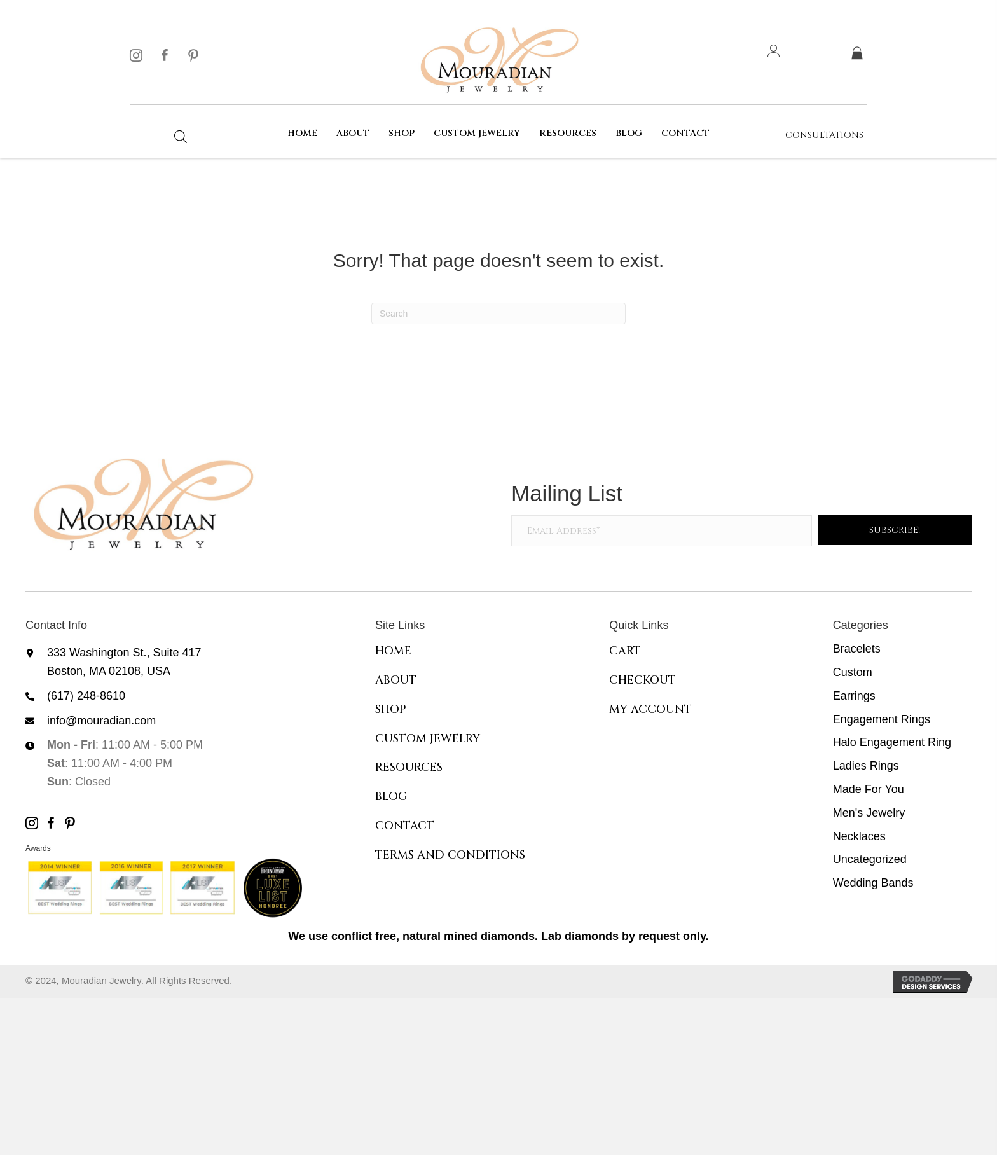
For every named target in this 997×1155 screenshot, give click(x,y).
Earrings (854, 695)
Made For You (868, 789)
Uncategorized (870, 859)
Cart (625, 651)
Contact (404, 826)
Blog (391, 797)
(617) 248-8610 (86, 695)
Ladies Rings (866, 765)
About (395, 680)
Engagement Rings (881, 719)
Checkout (642, 680)
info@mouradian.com (101, 720)
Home (393, 651)
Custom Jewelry (427, 739)
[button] (136, 55)
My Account (650, 709)
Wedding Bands (873, 882)
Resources (409, 767)
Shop (390, 709)
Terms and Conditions (450, 855)
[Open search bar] (180, 136)
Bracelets (857, 648)
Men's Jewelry (869, 812)
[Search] (498, 313)
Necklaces (859, 836)
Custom (852, 672)
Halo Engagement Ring (892, 742)
